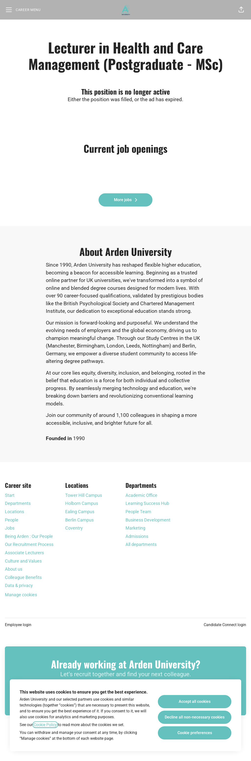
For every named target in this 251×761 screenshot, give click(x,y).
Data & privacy (19, 585)
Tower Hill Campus (83, 495)
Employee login (18, 624)
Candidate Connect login (225, 624)
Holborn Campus (81, 503)
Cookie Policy (45, 724)
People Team (138, 511)
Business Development (148, 519)
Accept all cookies (195, 701)
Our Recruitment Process (29, 544)
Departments (18, 503)
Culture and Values (23, 561)
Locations (14, 511)
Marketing (135, 528)
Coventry (74, 528)
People (11, 519)
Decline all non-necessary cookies (195, 717)
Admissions (137, 536)
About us (13, 569)
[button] (241, 10)
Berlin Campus (79, 519)
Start (9, 495)
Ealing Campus (79, 511)
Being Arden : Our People (29, 536)
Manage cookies (21, 594)
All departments (141, 544)
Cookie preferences (194, 732)
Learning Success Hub (147, 503)
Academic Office (141, 495)
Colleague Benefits (23, 577)
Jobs (9, 528)
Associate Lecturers (24, 552)
